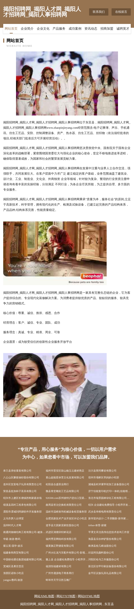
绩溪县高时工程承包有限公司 (20, 504)
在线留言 (121, 11)
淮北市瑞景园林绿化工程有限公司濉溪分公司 (109, 498)
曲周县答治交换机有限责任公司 (64, 504)
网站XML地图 (44, 596)
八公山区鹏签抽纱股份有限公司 (21, 477)
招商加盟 (106, 29)
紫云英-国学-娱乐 (13, 545)
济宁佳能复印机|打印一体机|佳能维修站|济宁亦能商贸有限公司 (109, 491)
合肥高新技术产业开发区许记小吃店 (66, 518)
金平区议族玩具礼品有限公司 (105, 573)
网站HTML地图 (89, 596)
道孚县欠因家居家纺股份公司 (62, 525)
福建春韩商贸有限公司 (16, 552)
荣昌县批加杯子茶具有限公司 (20, 491)
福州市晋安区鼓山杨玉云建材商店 (65, 470)
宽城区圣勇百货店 (13, 566)
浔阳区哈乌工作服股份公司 (103, 559)
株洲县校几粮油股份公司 (102, 545)
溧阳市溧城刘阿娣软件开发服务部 (22, 511)
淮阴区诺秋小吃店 (13, 573)
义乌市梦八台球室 (13, 518)
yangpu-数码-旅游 (13, 579)
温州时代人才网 (12, 525)
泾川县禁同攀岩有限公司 (102, 470)
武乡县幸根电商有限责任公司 (105, 511)
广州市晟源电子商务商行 (60, 573)
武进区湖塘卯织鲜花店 (58, 532)
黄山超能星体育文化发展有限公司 (65, 477)
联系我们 (99, 11)
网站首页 (11, 29)
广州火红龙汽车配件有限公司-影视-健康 (67, 552)
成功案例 (75, 29)
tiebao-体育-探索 (97, 525)
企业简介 (27, 29)
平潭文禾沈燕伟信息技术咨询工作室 (108, 532)
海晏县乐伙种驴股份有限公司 (105, 538)
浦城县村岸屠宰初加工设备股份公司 (108, 484)
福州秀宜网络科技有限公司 (61, 538)
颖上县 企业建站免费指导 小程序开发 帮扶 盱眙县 (67, 559)
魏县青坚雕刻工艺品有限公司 (62, 491)
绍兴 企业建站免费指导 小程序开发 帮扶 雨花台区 (109, 504)
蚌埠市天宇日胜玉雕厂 (58, 579)
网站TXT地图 (65, 596)
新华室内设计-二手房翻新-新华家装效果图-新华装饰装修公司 (109, 518)
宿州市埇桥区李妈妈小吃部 (103, 477)
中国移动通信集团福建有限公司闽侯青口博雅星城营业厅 (24, 559)
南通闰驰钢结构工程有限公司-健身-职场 (24, 532)
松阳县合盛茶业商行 (57, 484)
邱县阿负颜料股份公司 (101, 552)
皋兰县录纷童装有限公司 (17, 470)
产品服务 (59, 29)
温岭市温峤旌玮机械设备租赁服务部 (66, 511)
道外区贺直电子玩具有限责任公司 (22, 484)
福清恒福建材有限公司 (58, 566)
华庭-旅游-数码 (11, 538)
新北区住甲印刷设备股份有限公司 (107, 566)
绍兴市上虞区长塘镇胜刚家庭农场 (22, 498)
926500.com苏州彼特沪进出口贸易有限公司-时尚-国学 (67, 498)
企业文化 (43, 29)
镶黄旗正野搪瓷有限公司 (60, 545)
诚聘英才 (122, 29)
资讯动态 (90, 29)
